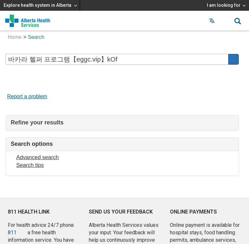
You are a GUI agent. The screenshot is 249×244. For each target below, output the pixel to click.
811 (12, 232)
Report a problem (27, 96)
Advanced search (37, 157)
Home (15, 37)
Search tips (30, 165)
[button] (224, 20)
